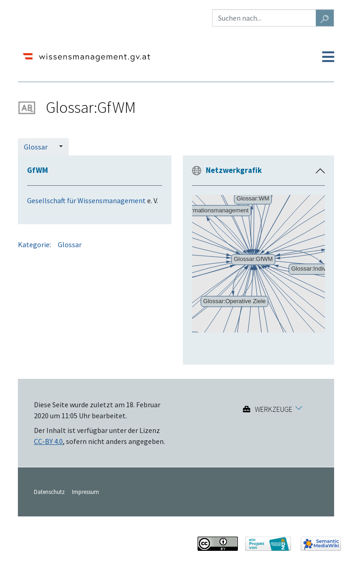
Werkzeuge (273, 409)
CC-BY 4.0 (48, 441)
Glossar (36, 146)
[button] (320, 171)
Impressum (85, 491)
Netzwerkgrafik (234, 170)
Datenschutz (49, 491)
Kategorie (34, 244)
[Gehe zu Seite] (325, 18)
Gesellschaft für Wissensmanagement (86, 200)
